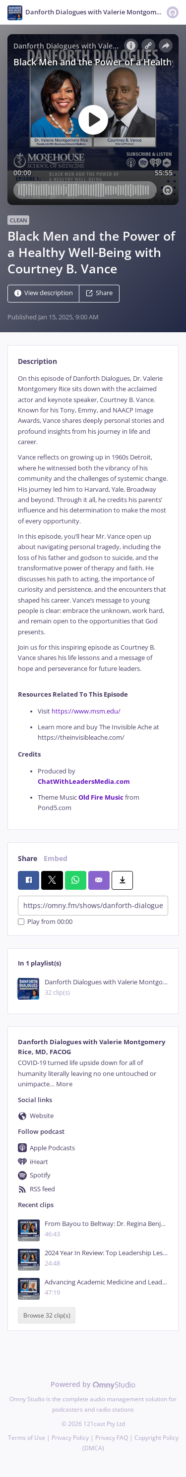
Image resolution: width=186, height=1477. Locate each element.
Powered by (93, 1384)
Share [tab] (27, 858)
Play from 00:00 (45, 921)
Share (99, 293)
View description (43, 293)
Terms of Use (26, 1437)
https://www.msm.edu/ (86, 711)
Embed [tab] (55, 858)
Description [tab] (37, 361)
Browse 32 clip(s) (46, 1315)
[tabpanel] (93, 593)
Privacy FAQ (111, 1437)
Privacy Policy (70, 1437)
